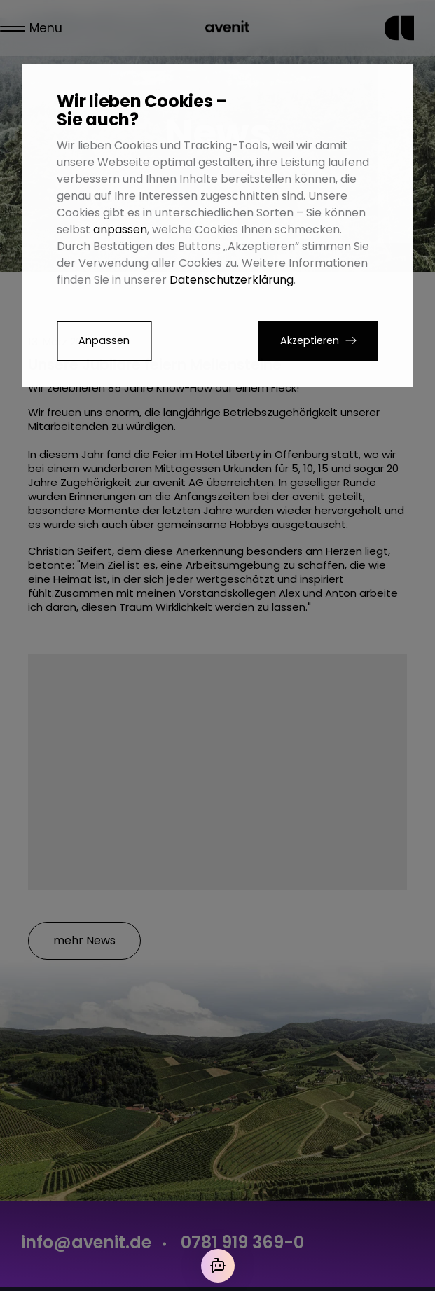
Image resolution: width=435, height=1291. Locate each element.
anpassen (120, 229)
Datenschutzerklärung (232, 280)
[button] (318, 341)
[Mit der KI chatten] (218, 1266)
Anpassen (104, 340)
